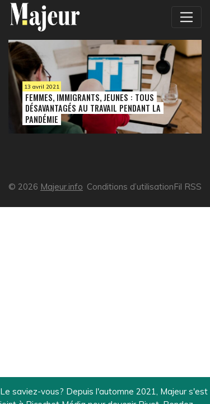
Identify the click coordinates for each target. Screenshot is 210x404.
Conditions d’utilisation (130, 186)
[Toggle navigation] (186, 16)
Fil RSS (188, 186)
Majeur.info (61, 186)
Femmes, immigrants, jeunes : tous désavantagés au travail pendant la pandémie (93, 108)
